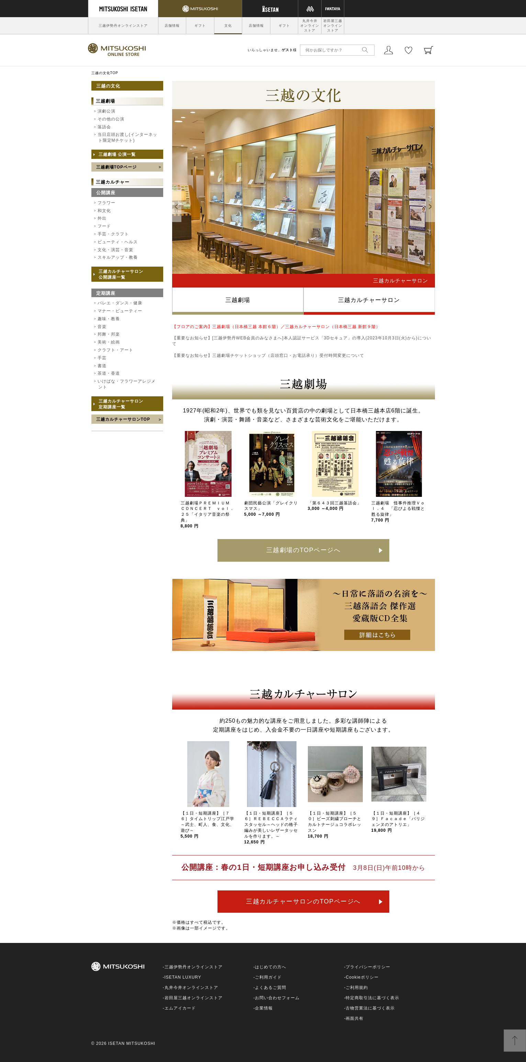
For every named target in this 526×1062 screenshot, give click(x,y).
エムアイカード (180, 1008)
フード (104, 226)
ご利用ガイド (268, 977)
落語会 (104, 127)
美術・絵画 (109, 342)
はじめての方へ (270, 967)
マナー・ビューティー (120, 310)
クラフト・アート (115, 350)
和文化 (104, 210)
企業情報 (264, 1008)
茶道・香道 (109, 373)
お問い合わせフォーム (277, 997)
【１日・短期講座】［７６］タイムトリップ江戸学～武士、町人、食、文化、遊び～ (207, 825)
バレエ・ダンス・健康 (120, 303)
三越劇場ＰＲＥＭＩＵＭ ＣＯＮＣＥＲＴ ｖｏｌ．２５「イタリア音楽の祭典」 (207, 514)
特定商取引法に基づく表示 (372, 997)
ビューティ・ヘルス (118, 242)
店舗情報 (172, 25)
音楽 (102, 326)
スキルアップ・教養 (118, 257)
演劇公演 (106, 111)
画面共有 (354, 1018)
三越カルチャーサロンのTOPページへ (303, 901)
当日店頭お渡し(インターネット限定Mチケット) (127, 137)
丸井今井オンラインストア (309, 25)
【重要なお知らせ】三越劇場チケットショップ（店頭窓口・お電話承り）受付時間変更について (268, 355)
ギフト (200, 25)
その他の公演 (111, 119)
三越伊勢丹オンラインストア (123, 25)
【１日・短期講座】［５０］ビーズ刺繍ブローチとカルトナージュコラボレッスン (334, 825)
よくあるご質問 (270, 987)
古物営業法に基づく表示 (370, 1008)
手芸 (102, 357)
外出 (102, 218)
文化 (228, 25)
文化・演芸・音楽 (115, 249)
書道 (102, 365)
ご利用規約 (357, 987)
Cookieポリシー (362, 977)
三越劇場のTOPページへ (303, 550)
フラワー (106, 202)
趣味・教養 (109, 318)
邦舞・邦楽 (109, 334)
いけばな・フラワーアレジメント (127, 384)
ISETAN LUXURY (183, 977)
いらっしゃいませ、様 (272, 50)
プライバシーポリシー (368, 967)
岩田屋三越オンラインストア (332, 25)
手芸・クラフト (113, 234)
